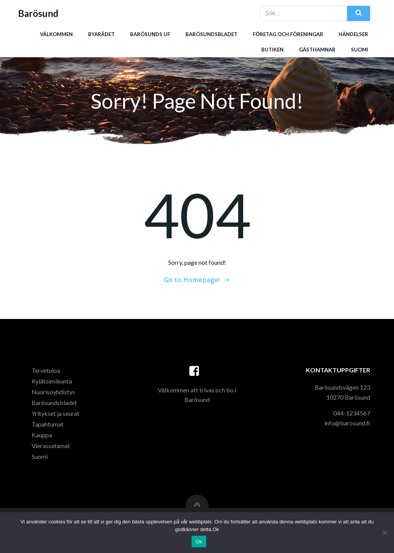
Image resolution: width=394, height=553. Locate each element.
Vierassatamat (51, 445)
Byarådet (101, 34)
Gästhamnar (317, 49)
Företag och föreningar (288, 34)
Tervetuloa (46, 370)
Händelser (353, 34)
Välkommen (56, 34)
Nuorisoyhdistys (53, 391)
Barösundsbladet (211, 34)
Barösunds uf (150, 34)
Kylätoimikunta (52, 381)
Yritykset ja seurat (55, 413)
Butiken (272, 49)
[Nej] (384, 532)
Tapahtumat (47, 424)
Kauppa (42, 434)
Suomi (359, 49)
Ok (198, 542)
